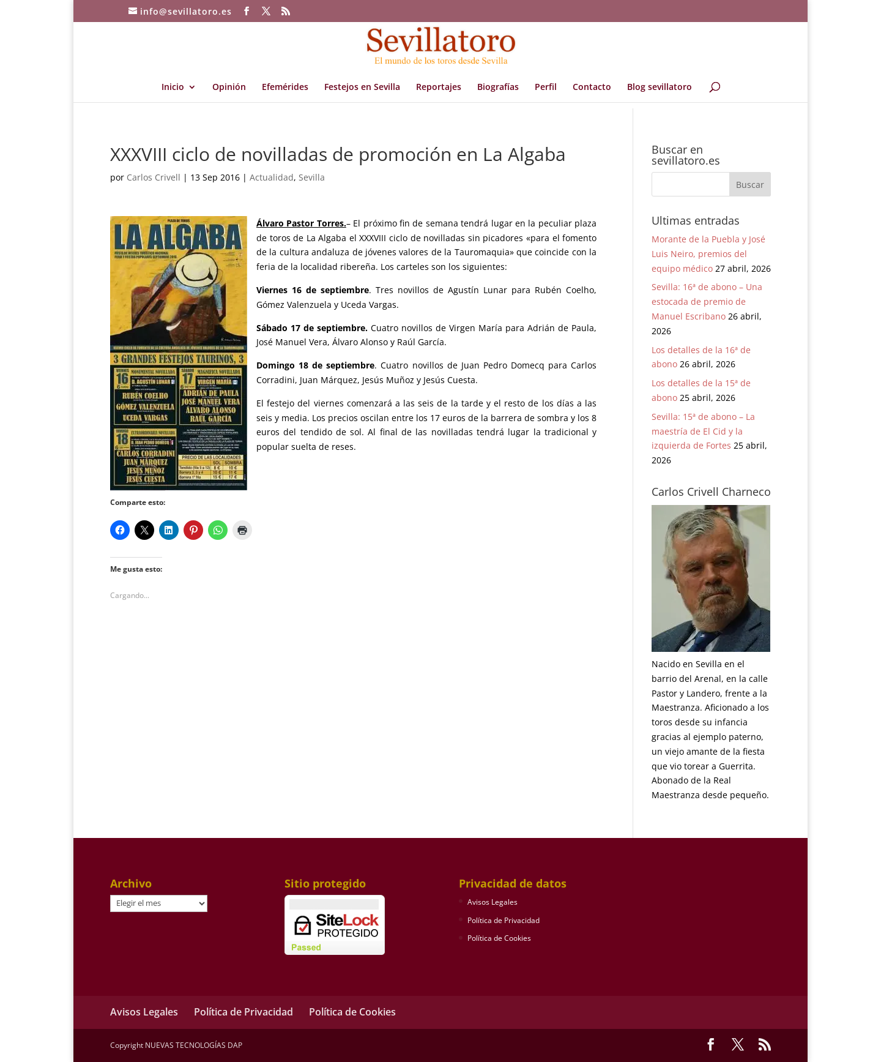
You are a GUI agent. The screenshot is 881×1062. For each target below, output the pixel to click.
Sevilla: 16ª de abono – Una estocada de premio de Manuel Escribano (707, 301)
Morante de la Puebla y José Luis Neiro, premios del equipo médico (708, 253)
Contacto (592, 87)
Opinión (229, 87)
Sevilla (312, 177)
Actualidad (272, 177)
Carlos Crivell (153, 177)
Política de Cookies (499, 938)
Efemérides (285, 87)
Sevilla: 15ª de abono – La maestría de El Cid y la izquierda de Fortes (703, 431)
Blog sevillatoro (659, 87)
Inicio (173, 87)
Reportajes (438, 87)
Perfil (546, 87)
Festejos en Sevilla (362, 87)
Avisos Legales (492, 902)
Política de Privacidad (503, 920)
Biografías (498, 87)
